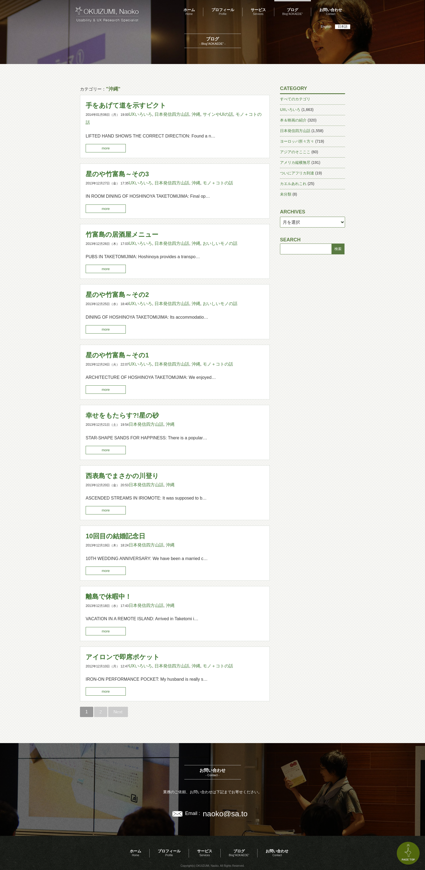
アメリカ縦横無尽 (295, 162)
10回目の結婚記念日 (115, 536)
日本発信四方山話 (171, 114)
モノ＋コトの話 (218, 183)
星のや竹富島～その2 (117, 294)
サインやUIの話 (218, 114)
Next (118, 711)
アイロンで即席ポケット (123, 657)
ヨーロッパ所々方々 (297, 141)
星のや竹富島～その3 (117, 174)
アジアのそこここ (295, 152)
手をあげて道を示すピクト (126, 105)
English (326, 26)
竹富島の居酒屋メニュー (122, 234)
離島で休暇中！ (108, 596)
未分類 (285, 194)
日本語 (342, 26)
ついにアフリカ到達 (297, 173)
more (106, 148)
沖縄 (196, 114)
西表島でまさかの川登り (122, 475)
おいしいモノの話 (220, 243)
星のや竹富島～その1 (117, 355)
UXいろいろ (140, 114)
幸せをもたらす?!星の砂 (122, 415)
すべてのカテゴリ (295, 99)
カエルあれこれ (293, 183)
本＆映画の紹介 (293, 120)
